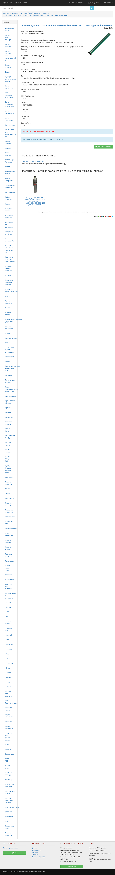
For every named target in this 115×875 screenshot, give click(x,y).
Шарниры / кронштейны (9, 716)
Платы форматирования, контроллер (10, 389)
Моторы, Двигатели (9, 328)
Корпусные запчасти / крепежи (9, 282)
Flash (7, 745)
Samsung (9, 663)
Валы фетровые (9, 119)
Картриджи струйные (9, 233)
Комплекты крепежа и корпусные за (9, 249)
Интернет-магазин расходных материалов (29, 871)
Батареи (8, 749)
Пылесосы (9, 417)
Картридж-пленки (9, 210)
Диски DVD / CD (9, 760)
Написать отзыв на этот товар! (34, 161)
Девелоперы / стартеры (9, 161)
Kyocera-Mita (8, 629)
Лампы (7, 296)
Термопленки (10, 517)
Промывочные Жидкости (10, 402)
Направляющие (10, 338)
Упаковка (8, 575)
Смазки (8, 489)
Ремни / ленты (8, 444)
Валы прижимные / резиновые (9, 104)
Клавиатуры (9, 779)
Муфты (7, 333)
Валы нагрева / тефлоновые (9, 95)
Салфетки (8, 477)
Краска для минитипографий (10, 290)
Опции (7, 343)
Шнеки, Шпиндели (9, 727)
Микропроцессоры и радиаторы (10, 809)
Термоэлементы (10, 528)
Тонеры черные (8, 548)
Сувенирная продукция (9, 511)
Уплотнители (9, 579)
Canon (8, 607)
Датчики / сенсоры (8, 154)
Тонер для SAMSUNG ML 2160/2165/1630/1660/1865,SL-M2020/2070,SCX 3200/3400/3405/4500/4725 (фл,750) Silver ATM (35, 201)
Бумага (7, 72)
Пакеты (8, 361)
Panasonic (9, 644)
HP (6, 616)
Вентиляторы (10, 125)
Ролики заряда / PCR (8, 459)
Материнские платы (10, 792)
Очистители (9, 357)
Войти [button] (14, 853)
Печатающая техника (10, 381)
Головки (8, 148)
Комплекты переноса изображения (10, 259)
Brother (8, 602)
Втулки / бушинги (8, 142)
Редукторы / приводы (9, 423)
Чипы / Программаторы (10, 702)
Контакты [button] (72, 866)
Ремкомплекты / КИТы (10, 437)
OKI (7, 640)
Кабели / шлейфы (8, 198)
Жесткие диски (8, 767)
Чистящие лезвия (8, 709)
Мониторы (9, 816)
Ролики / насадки (8, 451)
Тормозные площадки (9, 555)
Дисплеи (8, 167)
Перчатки (8, 375)
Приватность (36, 850)
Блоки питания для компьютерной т (10, 56)
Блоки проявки (8, 66)
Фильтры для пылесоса (8, 586)
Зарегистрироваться (10, 848)
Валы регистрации (9, 112)
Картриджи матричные (9, 217)
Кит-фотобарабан (10, 240)
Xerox (7, 682)
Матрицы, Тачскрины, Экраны (9, 800)
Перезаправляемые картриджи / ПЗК (10, 368)
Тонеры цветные (8, 541)
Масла (7, 308)
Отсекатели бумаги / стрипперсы (9, 350)
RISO (7, 659)
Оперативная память (10, 827)
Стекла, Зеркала (8, 504)
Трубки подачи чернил (7, 568)
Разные (8, 687)
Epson (7, 612)
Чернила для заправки (8, 694)
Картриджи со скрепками (9, 225)
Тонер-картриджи (9, 534)
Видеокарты (9, 754)
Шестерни (8, 721)
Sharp (7, 668)
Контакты (35, 855)
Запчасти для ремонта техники (8, 736)
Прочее (8, 408)
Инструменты (10, 192)
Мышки (7, 821)
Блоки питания (8, 46)
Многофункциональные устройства (10, 321)
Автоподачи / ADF (9, 29)
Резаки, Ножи (8, 430)
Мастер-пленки (8, 314)
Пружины (8, 412)
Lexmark (8, 635)
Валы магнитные (9, 87)
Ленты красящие (8, 302)
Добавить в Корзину (103, 146)
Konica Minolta (8, 622)
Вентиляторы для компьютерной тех (10, 133)
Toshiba (8, 677)
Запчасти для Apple (8, 774)
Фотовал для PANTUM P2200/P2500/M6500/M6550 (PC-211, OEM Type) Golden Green (74, 212)
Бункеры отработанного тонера (10, 79)
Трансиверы (9, 561)
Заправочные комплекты (10, 186)
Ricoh (7, 654)
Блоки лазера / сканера (8, 37)
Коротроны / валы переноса (9, 268)
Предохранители (10, 396)
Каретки (8, 204)
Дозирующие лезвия (10, 173)
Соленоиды (9, 498)
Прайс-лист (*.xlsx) (38, 857)
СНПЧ (7, 493)
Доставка (35, 848)
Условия (35, 852)
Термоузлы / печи (9, 523)
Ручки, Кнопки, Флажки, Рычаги (8, 469)
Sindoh (8, 673)
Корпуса (8, 275)
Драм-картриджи (9, 180)
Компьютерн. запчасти (10, 785)
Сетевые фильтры (8, 483)
